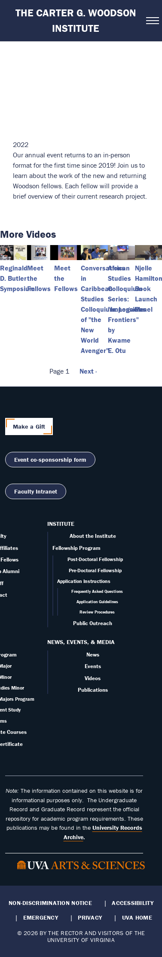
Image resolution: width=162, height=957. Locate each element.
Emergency (40, 917)
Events (93, 666)
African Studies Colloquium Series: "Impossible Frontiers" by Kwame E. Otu (126, 309)
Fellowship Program (76, 548)
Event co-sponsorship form (50, 459)
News (92, 654)
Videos (93, 678)
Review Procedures (97, 612)
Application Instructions (83, 581)
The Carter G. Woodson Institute (75, 20)
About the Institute (93, 536)
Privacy (90, 917)
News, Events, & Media (81, 642)
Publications (93, 689)
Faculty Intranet (35, 491)
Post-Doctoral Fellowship (95, 559)
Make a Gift (29, 426)
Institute (60, 524)
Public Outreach (92, 623)
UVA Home (137, 917)
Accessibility (132, 902)
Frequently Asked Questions (97, 591)
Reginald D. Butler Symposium (17, 278)
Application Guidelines (97, 601)
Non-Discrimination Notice (50, 902)
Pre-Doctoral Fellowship (95, 570)
